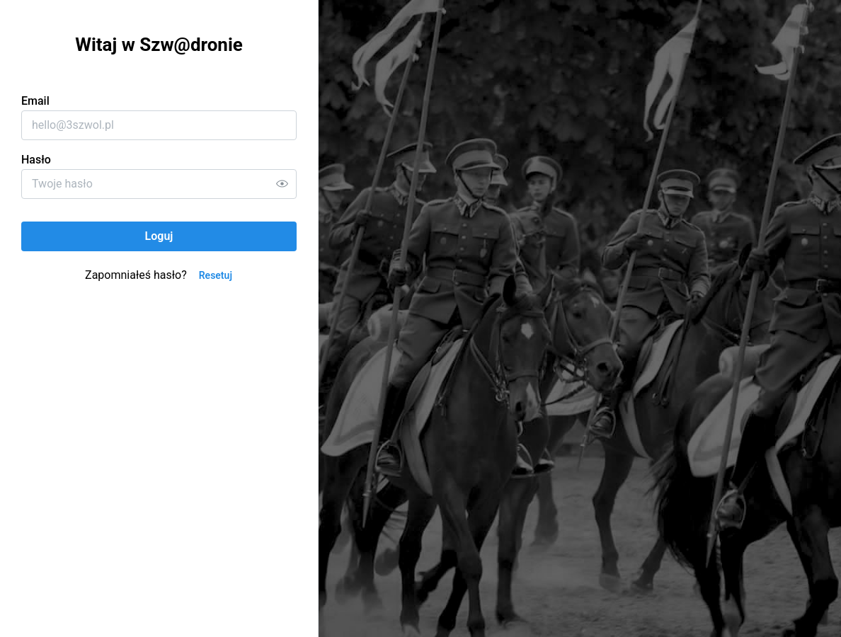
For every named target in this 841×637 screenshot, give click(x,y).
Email (35, 101)
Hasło (36, 159)
